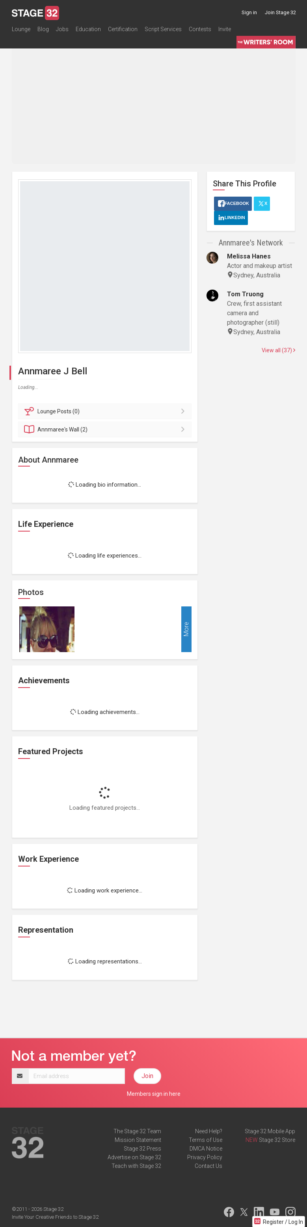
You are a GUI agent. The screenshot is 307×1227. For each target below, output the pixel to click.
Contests (200, 29)
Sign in (249, 12)
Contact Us (208, 1166)
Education (88, 29)
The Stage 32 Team (137, 1131)
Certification (123, 29)
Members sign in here (153, 1094)
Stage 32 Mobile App (270, 1131)
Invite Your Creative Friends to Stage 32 (55, 1217)
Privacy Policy (204, 1157)
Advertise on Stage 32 (134, 1157)
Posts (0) (106, 411)
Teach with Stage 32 (136, 1166)
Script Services (163, 29)
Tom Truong (245, 294)
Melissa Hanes (249, 256)
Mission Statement (138, 1140)
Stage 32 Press (142, 1148)
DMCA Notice (206, 1148)
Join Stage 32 (280, 12)
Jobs (62, 29)
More (186, 629)
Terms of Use (205, 1140)
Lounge (21, 29)
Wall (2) (106, 429)
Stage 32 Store (277, 1140)
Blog (43, 29)
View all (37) (278, 350)
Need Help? (208, 1131)
